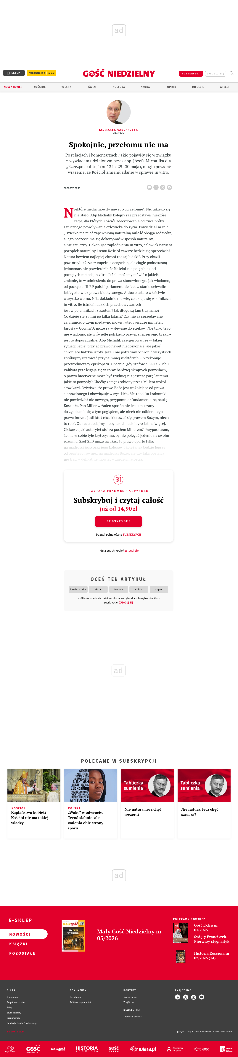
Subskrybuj (118, 521)
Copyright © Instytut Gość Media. (190, 1031)
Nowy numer (13, 87)
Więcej (224, 87)
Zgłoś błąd (15, 1031)
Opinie (171, 87)
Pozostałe (17, 953)
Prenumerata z (41, 73)
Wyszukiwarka (231, 73)
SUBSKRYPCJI (132, 534)
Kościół (39, 87)
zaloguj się (215, 73)
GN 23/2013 (118, 133)
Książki (17, 944)
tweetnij (163, 186)
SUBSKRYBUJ (191, 73)
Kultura (119, 87)
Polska (66, 87)
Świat (92, 87)
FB (156, 186)
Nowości (17, 934)
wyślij (170, 186)
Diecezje (198, 87)
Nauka (145, 87)
